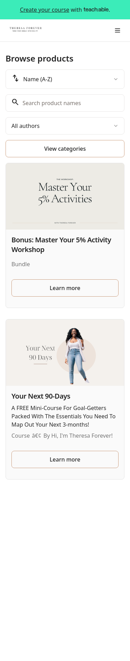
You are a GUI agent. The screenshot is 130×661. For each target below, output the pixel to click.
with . (65, 10)
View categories (65, 148)
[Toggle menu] (117, 30)
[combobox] (65, 79)
